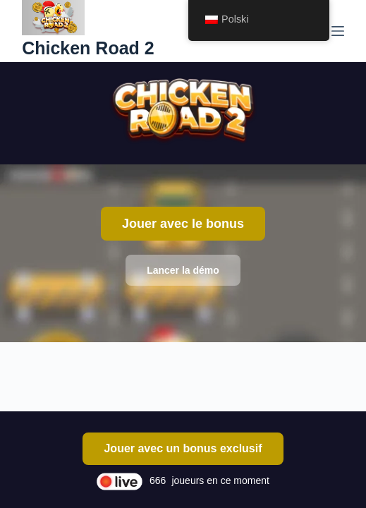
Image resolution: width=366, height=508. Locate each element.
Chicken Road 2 (88, 48)
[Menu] (337, 31)
